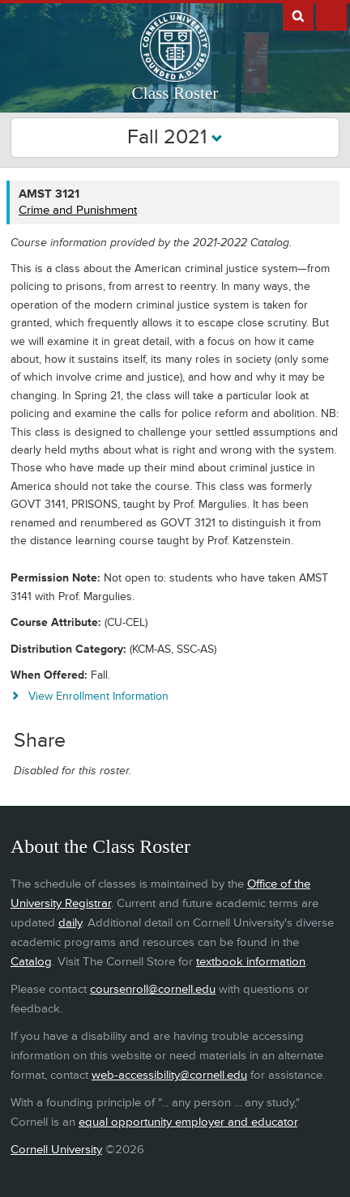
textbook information (250, 961)
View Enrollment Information (98, 696)
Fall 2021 (175, 137)
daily (70, 923)
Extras (331, 15)
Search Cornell (298, 15)
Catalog (31, 961)
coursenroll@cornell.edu (153, 989)
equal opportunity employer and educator (188, 1122)
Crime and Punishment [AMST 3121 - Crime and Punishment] (78, 210)
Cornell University (56, 1149)
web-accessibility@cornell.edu (169, 1075)
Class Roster (175, 93)
